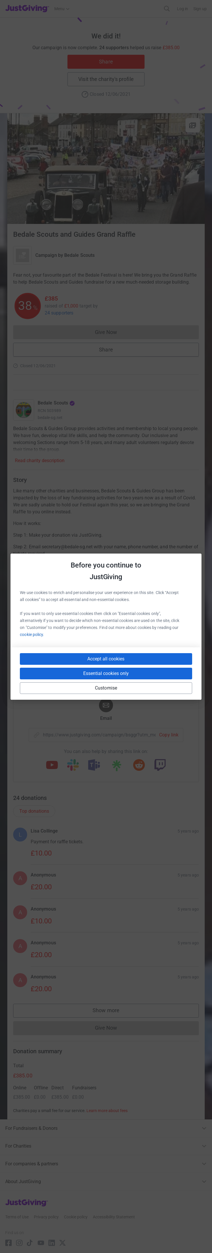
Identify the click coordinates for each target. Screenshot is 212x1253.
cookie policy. (32, 634)
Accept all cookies (105, 659)
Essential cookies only (106, 673)
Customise (106, 688)
